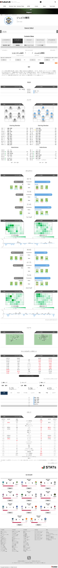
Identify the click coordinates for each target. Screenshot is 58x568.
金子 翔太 (38, 158)
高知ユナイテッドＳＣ (26, 547)
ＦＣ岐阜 (24, 538)
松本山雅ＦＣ (25, 535)
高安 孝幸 (9, 151)
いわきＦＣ (13, 536)
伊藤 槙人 (38, 151)
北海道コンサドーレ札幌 (16, 531)
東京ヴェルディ (3, 537)
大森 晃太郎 (38, 155)
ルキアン (38, 144)
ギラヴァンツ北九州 (26, 548)
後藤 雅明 (9, 128)
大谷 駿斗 (9, 136)
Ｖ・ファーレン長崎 (4, 551)
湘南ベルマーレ (14, 540)
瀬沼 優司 (9, 159)
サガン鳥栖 (13, 549)
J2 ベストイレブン (38, 536)
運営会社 (33, 561)
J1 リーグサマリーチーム (39, 531)
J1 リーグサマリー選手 (38, 532)
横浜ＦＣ (13, 539)
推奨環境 (22, 561)
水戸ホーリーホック (4, 532)
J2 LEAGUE (14, 529)
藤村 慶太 (9, 138)
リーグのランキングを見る (29, 375)
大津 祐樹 (38, 142)
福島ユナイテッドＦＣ (26, 531)
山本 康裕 (38, 139)
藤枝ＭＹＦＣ (14, 546)
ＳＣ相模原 (25, 534)
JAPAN (28, 6)
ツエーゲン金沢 (18, 53)
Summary (36, 529)
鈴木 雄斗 (38, 138)
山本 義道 (38, 133)
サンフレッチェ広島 (4, 549)
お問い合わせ (38, 561)
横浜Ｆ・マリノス (3, 540)
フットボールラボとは (49, 533)
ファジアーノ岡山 (3, 548)
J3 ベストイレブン (38, 539)
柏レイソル (2, 535)
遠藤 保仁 (38, 141)
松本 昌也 (38, 136)
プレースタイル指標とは (50, 536)
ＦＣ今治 (13, 548)
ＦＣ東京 (2, 536)
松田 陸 (9, 129)
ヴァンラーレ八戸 (15, 532)
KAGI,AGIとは (48, 535)
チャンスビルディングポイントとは (50, 378)
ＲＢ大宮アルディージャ (16, 538)
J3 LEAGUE (25, 529)
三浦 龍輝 (38, 128)
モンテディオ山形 (15, 535)
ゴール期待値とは (49, 539)
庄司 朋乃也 (10, 153)
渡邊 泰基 (9, 134)
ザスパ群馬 (25, 533)
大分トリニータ (14, 550)
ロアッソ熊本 (25, 549)
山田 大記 (38, 134)
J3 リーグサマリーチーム (39, 537)
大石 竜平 (9, 141)
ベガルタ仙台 (14, 533)
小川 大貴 (38, 131)
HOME (4, 6)
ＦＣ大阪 (24, 540)
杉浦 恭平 (9, 144)
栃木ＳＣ (24, 532)
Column (36, 6)
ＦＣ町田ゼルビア (3, 538)
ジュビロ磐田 (39, 53)
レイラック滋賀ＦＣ (26, 539)
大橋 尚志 (9, 139)
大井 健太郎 (38, 129)
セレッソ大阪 (3, 546)
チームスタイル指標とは (50, 537)
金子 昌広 (9, 155)
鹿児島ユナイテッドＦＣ (27, 550)
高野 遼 (38, 153)
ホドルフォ (9, 158)
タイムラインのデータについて (51, 319)
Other (47, 529)
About (44, 6)
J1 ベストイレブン (38, 533)
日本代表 (47, 532)
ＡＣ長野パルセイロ (26, 536)
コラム (47, 531)
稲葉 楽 (9, 133)
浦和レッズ (2, 533)
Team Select (52, 6)
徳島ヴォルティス (15, 547)
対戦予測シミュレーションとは (51, 538)
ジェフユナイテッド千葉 (4, 534)
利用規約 (19, 561)
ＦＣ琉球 (24, 551)
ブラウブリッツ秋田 (15, 534)
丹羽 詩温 (9, 142)
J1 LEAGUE (2, 529)
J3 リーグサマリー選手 (38, 538)
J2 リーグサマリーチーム (39, 534)
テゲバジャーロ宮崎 (15, 551)
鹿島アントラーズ (3, 531)
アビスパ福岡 (3, 550)
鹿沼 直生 (38, 156)
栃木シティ (13, 537)
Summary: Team (12, 6)
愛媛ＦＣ (24, 546)
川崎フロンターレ (3, 539)
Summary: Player (20, 6)
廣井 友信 (9, 131)
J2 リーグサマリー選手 (38, 535)
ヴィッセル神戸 (3, 547)
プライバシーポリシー (28, 561)
